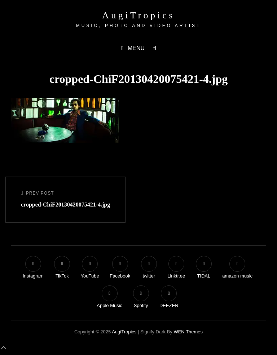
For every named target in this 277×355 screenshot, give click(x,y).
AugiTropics (138, 15)
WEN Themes (188, 331)
